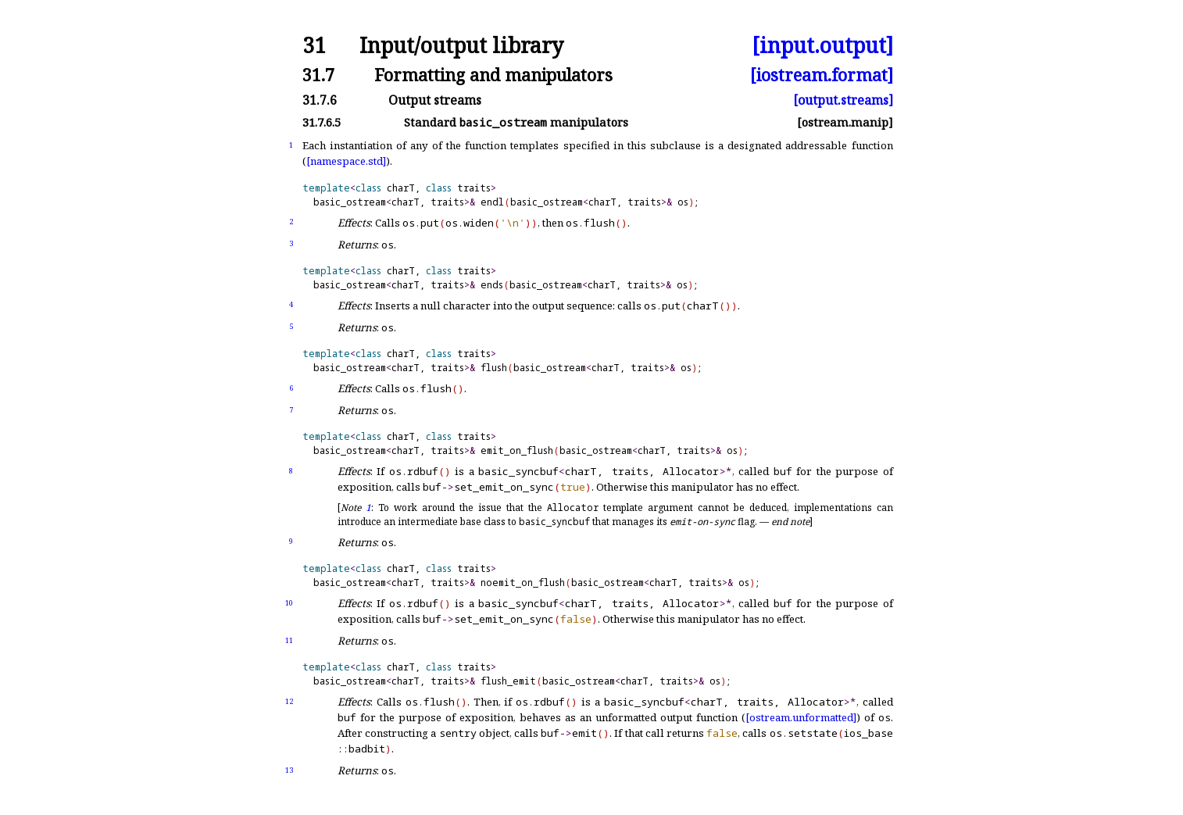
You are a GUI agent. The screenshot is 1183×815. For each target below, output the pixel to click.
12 (289, 701)
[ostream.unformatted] (800, 717)
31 (314, 45)
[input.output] (822, 45)
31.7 (318, 74)
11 (289, 640)
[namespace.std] (346, 161)
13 (289, 770)
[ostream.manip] (845, 122)
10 (289, 603)
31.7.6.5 (321, 122)
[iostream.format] (821, 74)
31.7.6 (319, 100)
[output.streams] (843, 100)
